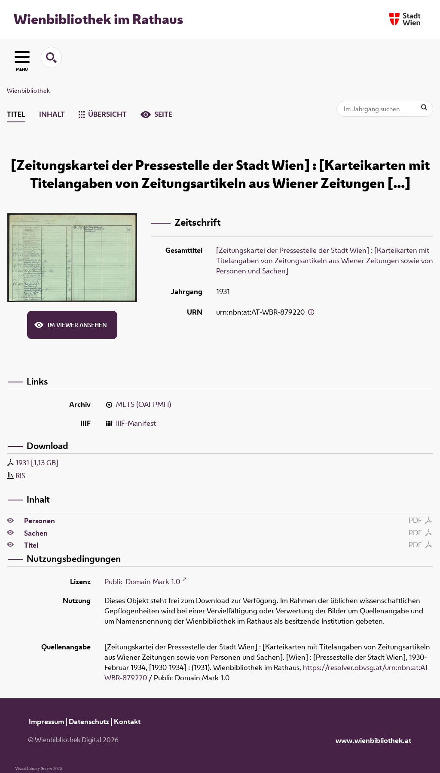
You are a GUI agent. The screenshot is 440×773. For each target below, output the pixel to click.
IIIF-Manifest (136, 423)
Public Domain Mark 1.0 (142, 581)
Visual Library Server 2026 (38, 768)
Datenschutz (89, 721)
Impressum (46, 721)
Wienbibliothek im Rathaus (98, 19)
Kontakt (127, 721)
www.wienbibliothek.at (373, 740)
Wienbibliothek (28, 90)
